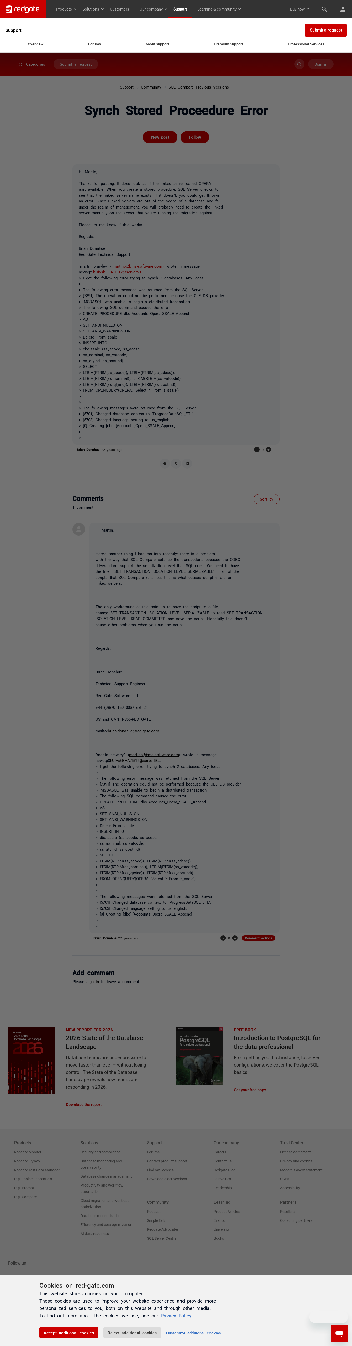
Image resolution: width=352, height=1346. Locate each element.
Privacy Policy (176, 1315)
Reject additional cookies (132, 1333)
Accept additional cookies (69, 1333)
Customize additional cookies (193, 1333)
